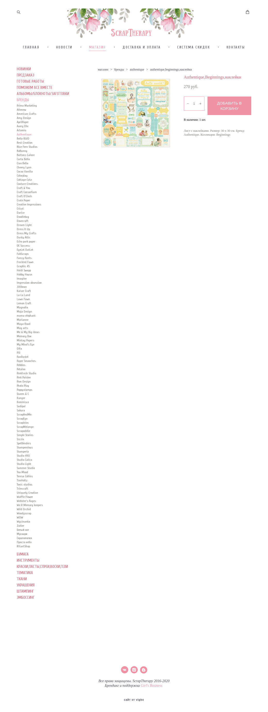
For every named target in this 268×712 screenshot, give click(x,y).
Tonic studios (24, 490)
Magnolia (22, 313)
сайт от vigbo (134, 700)
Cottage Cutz (24, 185)
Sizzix (20, 444)
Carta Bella (23, 164)
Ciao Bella (22, 168)
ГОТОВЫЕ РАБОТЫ (30, 87)
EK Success (23, 251)
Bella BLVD (23, 144)
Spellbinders (24, 448)
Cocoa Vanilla (25, 177)
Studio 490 (23, 461)
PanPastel (22, 362)
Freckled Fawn (25, 267)
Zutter (20, 531)
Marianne (22, 325)
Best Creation (24, 148)
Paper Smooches (26, 366)
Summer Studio (26, 473)
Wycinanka (23, 527)
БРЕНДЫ (23, 105)
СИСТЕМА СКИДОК (193, 53)
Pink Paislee (24, 383)
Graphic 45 (23, 271)
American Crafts (26, 119)
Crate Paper (23, 205)
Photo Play (23, 391)
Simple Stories (25, 440)
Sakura (21, 416)
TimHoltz (22, 486)
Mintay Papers (25, 346)
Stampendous (25, 453)
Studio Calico (24, 465)
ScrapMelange (25, 432)
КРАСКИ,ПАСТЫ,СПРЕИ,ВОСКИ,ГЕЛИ (42, 572)
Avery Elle (22, 131)
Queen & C (23, 399)
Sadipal (21, 411)
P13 (18, 358)
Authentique (24, 140)
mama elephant (26, 321)
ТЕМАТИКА (25, 578)
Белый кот (23, 535)
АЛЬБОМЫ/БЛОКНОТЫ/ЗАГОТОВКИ (43, 99)
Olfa (19, 354)
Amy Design (24, 123)
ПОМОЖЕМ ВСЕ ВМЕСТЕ (34, 93)
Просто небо (24, 547)
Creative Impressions (29, 210)
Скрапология (24, 543)
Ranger (21, 403)
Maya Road (23, 329)
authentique (137, 75)
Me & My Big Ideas (28, 337)
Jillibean (22, 292)
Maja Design (24, 317)
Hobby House (24, 280)
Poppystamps (24, 395)
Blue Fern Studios (27, 152)
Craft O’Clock (24, 201)
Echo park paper (26, 247)
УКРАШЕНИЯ (25, 590)
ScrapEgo (22, 424)
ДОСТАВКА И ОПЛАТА (142, 53)
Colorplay (22, 181)
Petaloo (21, 374)
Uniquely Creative (27, 498)
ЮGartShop (23, 551)
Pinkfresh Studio (26, 378)
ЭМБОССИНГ (25, 603)
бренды (119, 75)
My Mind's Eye (25, 350)
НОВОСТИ (64, 53)
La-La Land (23, 300)
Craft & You (23, 193)
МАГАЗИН (97, 53)
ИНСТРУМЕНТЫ (28, 566)
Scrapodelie (23, 436)
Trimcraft (22, 494)
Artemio (21, 135)
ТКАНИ (22, 584)
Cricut (20, 214)
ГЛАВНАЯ (31, 53)
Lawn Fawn (23, 304)
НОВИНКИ (24, 74)
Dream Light (24, 230)
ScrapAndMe (24, 420)
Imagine (22, 284)
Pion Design (24, 387)
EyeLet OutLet (25, 255)
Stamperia (23, 457)
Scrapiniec (23, 428)
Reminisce (23, 407)
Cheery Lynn (24, 173)
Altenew (21, 115)
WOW (20, 523)
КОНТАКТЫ (236, 53)
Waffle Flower (25, 502)
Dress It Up (23, 234)
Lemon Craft (24, 308)
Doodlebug (23, 222)
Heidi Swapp (24, 275)
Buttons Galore (25, 160)
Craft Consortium (27, 197)
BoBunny (22, 156)
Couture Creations (27, 189)
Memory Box (24, 341)
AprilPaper (23, 127)
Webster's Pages (26, 506)
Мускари (22, 539)
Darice (20, 218)
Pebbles (21, 370)
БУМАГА (23, 560)
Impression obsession (29, 288)
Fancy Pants (24, 263)
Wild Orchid (24, 514)
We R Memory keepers (30, 510)
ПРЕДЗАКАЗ (25, 81)
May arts (22, 333)
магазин (103, 75)
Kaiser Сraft (24, 296)
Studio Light (24, 469)
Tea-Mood (22, 477)
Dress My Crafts (26, 238)
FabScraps (23, 259)
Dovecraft (22, 226)
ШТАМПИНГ (25, 597)
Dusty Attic (23, 243)
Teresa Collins (25, 481)
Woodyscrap (24, 518)
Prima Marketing (27, 111)
